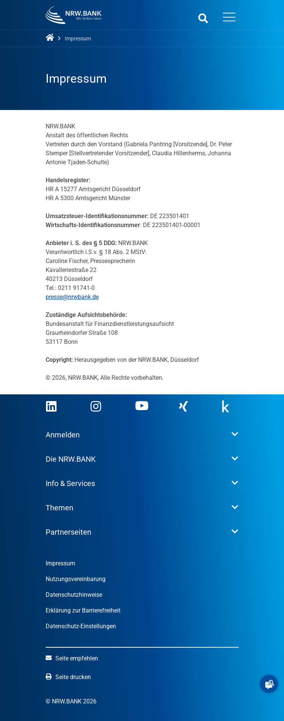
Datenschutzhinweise (74, 594)
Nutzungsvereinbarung (76, 579)
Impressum (60, 563)
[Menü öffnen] (229, 18)
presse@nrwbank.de (72, 296)
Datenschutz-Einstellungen (81, 626)
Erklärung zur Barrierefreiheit (83, 610)
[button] (269, 684)
